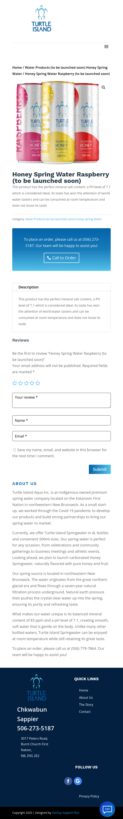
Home (17, 67)
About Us (86, 697)
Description (28, 287)
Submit (100, 469)
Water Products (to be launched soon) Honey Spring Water (63, 219)
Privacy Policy (89, 796)
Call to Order (64, 257)
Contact (84, 711)
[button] (103, 87)
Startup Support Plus (65, 813)
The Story (86, 704)
